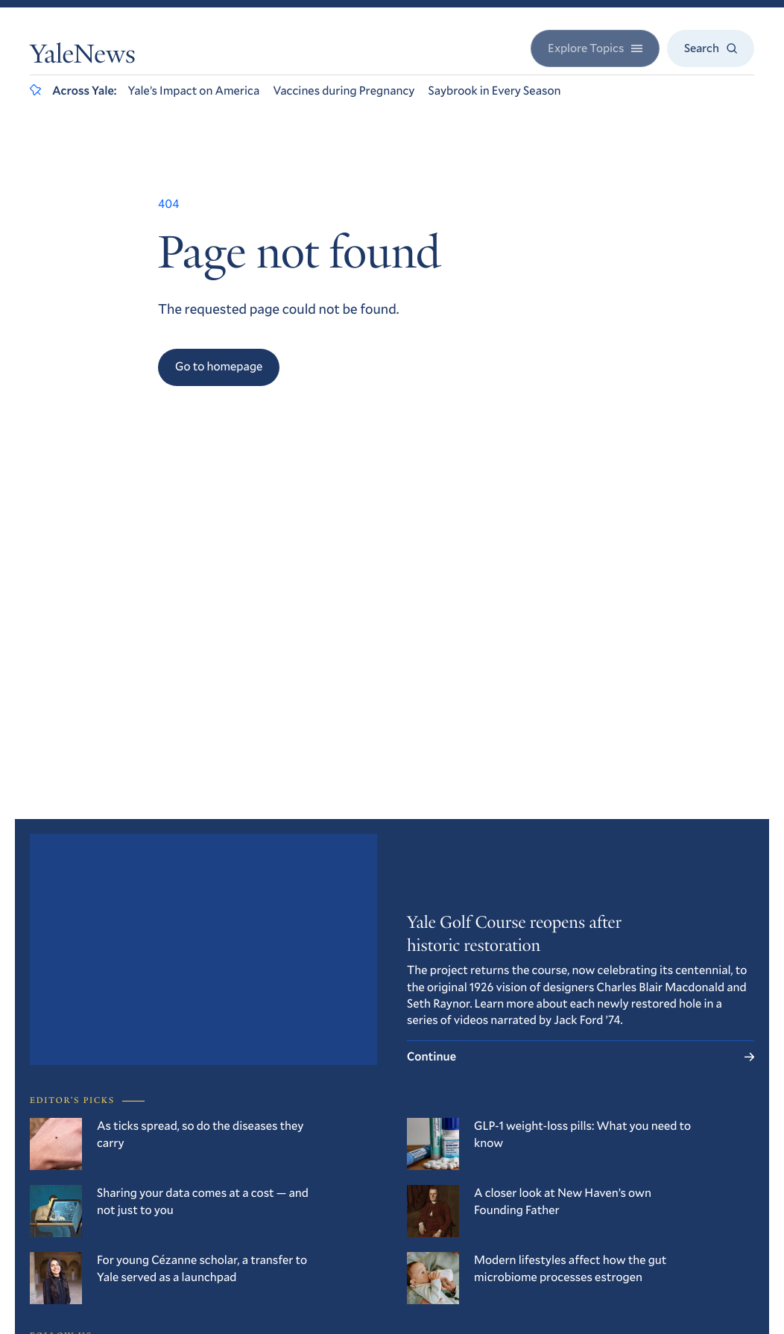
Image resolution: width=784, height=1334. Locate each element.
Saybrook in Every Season (494, 90)
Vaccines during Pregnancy (343, 90)
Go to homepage (218, 366)
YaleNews (83, 57)
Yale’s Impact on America (194, 90)
